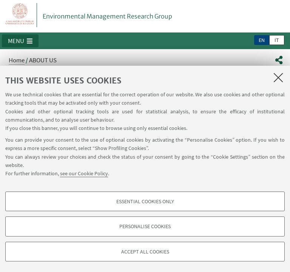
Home (17, 60)
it (277, 40)
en (262, 40)
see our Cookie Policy (84, 173)
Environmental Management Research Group (107, 16)
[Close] (278, 77)
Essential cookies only (145, 201)
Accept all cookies (145, 251)
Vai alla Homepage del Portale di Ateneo (20, 15)
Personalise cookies (145, 226)
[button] (20, 40)
